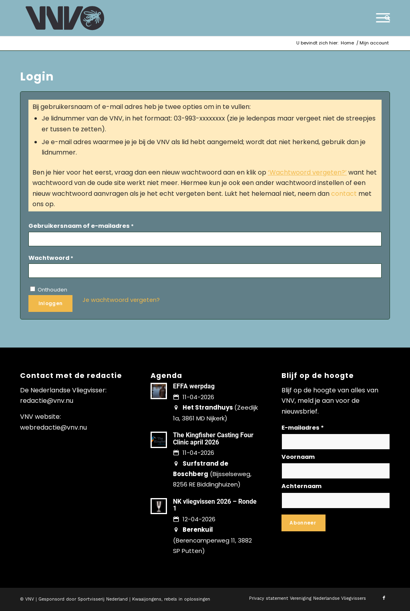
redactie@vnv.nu (46, 400)
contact (344, 193)
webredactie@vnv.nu (53, 427)
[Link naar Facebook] (384, 598)
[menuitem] (385, 18)
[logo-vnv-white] (65, 18)
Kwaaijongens (146, 599)
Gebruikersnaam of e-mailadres (81, 226)
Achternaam (301, 486)
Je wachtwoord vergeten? (121, 300)
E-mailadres (302, 428)
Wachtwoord (50, 258)
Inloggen (50, 303)
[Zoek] (385, 18)
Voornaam (298, 457)
